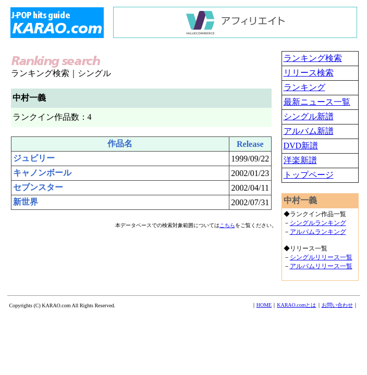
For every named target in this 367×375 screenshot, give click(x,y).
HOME (264, 305)
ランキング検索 (313, 58)
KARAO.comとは (296, 305)
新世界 (25, 201)
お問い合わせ (337, 305)
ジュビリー (34, 158)
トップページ (309, 174)
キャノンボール (42, 172)
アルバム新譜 (309, 131)
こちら (227, 225)
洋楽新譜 (300, 160)
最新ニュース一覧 (317, 101)
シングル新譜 (309, 116)
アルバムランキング (318, 231)
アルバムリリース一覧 (321, 266)
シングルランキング (318, 223)
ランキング (304, 87)
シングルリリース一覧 (321, 257)
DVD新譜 (301, 145)
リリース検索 (309, 72)
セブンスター (38, 187)
